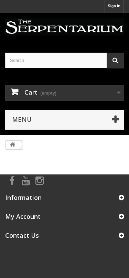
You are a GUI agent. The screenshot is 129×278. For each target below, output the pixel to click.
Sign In (114, 6)
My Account (23, 216)
